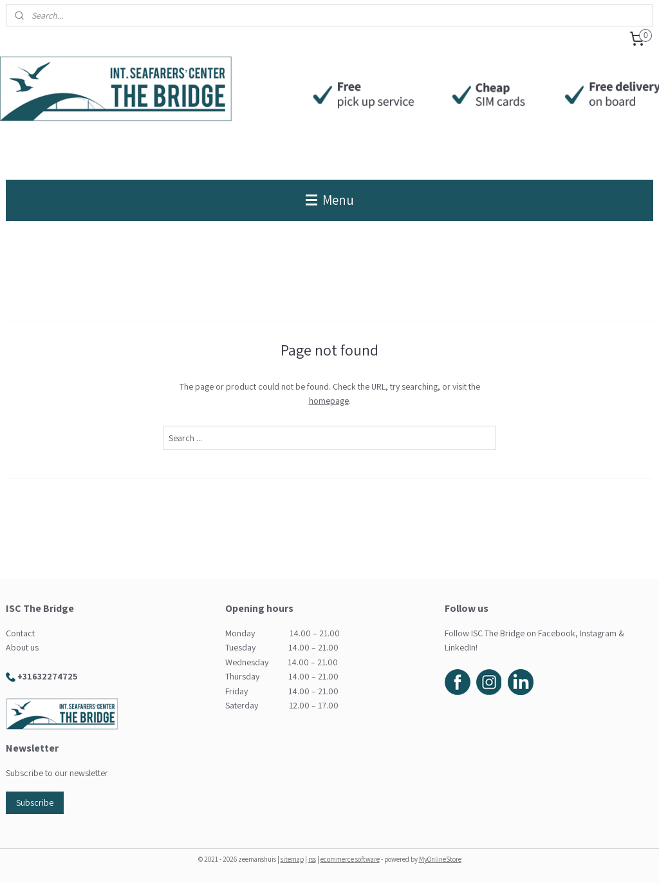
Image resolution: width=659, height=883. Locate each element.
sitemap (292, 859)
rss (312, 859)
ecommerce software (350, 859)
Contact (20, 633)
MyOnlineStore (440, 859)
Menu (330, 200)
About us (22, 647)
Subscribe (34, 802)
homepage (329, 400)
